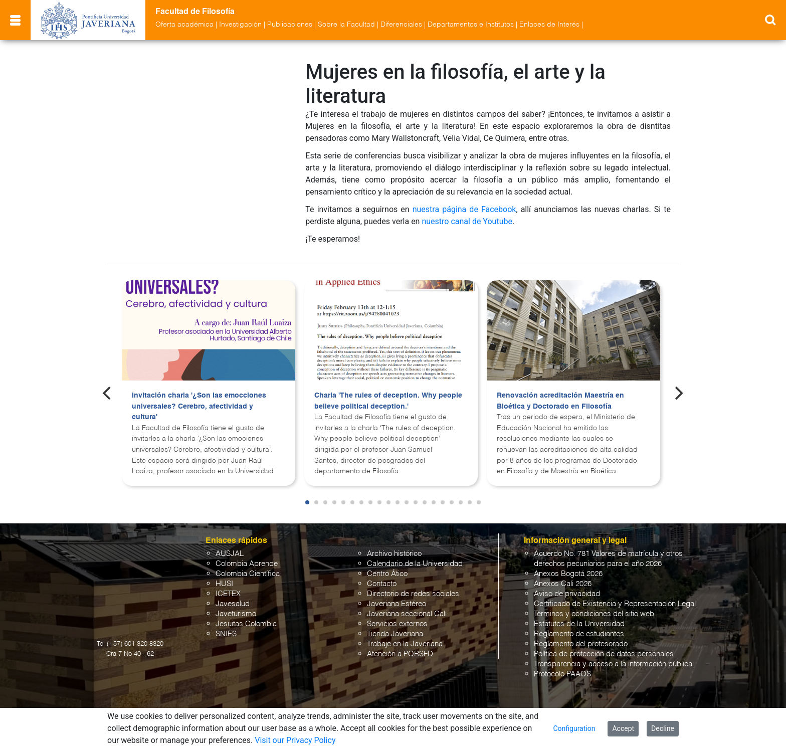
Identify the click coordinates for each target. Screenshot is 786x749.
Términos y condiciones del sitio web (594, 614)
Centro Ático (387, 574)
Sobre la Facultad (346, 24)
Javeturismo (236, 614)
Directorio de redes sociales (413, 594)
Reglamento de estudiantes (579, 634)
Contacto (382, 584)
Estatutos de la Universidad (579, 624)
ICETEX (228, 594)
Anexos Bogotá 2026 (568, 574)
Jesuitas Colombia (246, 624)
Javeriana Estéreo (396, 604)
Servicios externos (397, 624)
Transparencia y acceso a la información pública (613, 664)
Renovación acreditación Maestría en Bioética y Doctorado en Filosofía (560, 401)
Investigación (240, 24)
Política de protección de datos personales (604, 654)
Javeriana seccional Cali (407, 614)
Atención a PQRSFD (400, 654)
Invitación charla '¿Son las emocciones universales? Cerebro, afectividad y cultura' (199, 406)
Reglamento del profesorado (581, 644)
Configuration (574, 728)
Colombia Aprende (247, 564)
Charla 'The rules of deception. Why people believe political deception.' (388, 401)
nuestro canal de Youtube (467, 221)
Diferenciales (401, 24)
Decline (662, 728)
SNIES (226, 634)
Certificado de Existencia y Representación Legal (615, 604)
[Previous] (108, 393)
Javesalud (233, 604)
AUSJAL (230, 553)
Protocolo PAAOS (562, 674)
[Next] (678, 393)
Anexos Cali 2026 (563, 584)
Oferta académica (184, 24)
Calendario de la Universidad (415, 564)
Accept (623, 728)
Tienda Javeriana (395, 634)
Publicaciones (289, 24)
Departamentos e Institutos (471, 24)
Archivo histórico (394, 553)
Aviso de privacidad (567, 594)
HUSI (224, 584)
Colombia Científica (248, 574)
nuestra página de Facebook (464, 209)
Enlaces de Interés (549, 24)
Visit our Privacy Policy (295, 740)
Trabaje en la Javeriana (405, 644)
